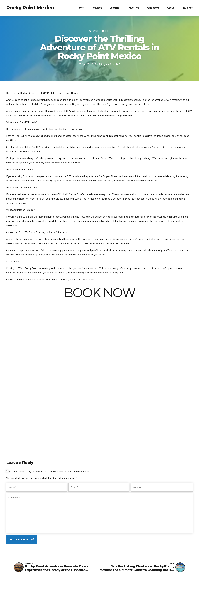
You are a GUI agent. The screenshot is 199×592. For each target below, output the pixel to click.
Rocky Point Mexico (30, 8)
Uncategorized (101, 30)
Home (80, 7)
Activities (97, 7)
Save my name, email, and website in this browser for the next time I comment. (49, 471)
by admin (107, 64)
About (170, 7)
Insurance (187, 7)
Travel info (133, 7)
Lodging (114, 7)
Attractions (153, 7)
